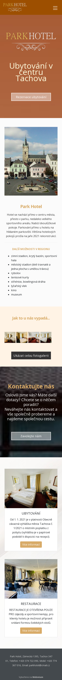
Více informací (31, 544)
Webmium (37, 677)
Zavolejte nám (31, 436)
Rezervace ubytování (31, 97)
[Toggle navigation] (55, 7)
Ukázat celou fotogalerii (31, 355)
